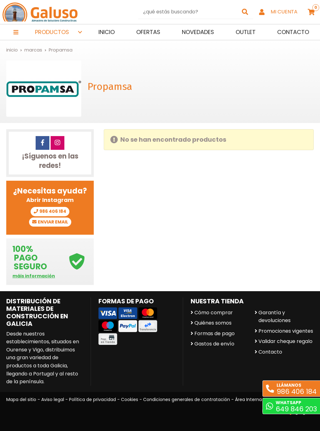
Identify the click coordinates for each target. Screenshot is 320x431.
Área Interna (248, 399)
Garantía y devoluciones (274, 316)
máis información (33, 276)
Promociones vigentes (285, 331)
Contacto (270, 351)
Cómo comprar (213, 312)
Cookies (129, 399)
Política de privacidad (92, 399)
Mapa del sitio (21, 399)
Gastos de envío (214, 343)
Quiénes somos (213, 322)
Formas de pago (214, 333)
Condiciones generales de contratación (186, 399)
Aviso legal (52, 399)
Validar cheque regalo (285, 341)
